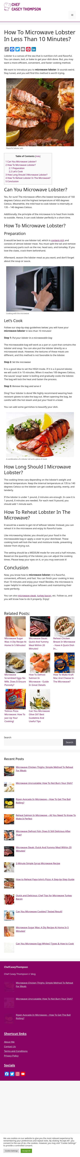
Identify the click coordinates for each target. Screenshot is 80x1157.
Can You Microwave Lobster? (21, 161)
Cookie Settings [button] (11, 1151)
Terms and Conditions (16, 1051)
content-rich (57, 240)
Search (7, 737)
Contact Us (10, 1046)
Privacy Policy (11, 1055)
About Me (9, 1041)
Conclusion (12, 181)
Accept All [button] (26, 1151)
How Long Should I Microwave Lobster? (26, 174)
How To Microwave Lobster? (21, 164)
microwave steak (27, 595)
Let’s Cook (16, 171)
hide (38, 156)
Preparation (16, 168)
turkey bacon (44, 595)
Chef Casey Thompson (61, 6)
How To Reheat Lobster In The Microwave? (28, 177)
